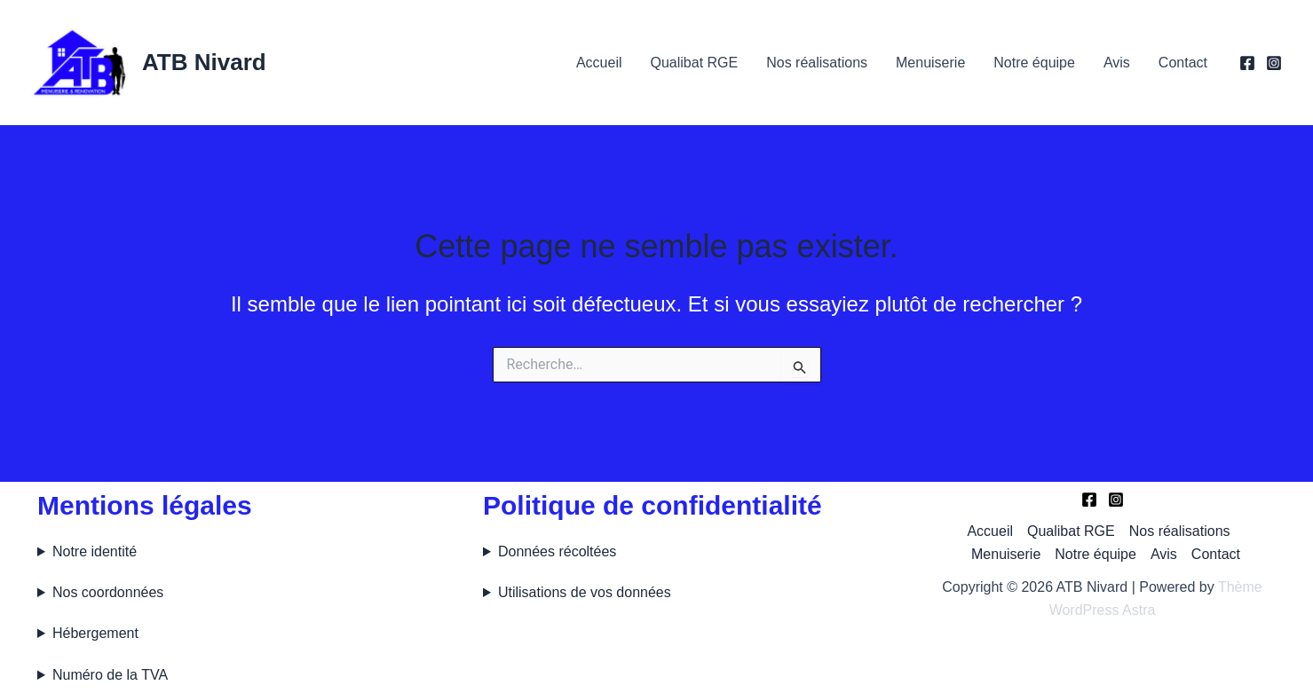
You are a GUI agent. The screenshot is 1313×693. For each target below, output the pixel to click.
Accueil (599, 62)
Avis (1116, 62)
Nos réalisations (816, 62)
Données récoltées (557, 551)
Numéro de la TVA (110, 674)
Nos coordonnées (107, 592)
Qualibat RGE (694, 62)
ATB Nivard (204, 62)
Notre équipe (1034, 62)
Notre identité (94, 551)
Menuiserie (930, 62)
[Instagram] (1274, 63)
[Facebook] (1247, 63)
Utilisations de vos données (584, 592)
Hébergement (95, 633)
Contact (1183, 62)
